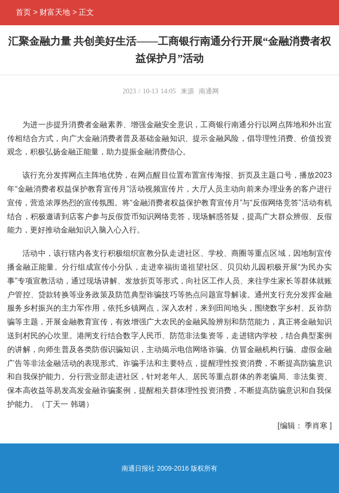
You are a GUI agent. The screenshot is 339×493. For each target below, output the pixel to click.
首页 (23, 12)
